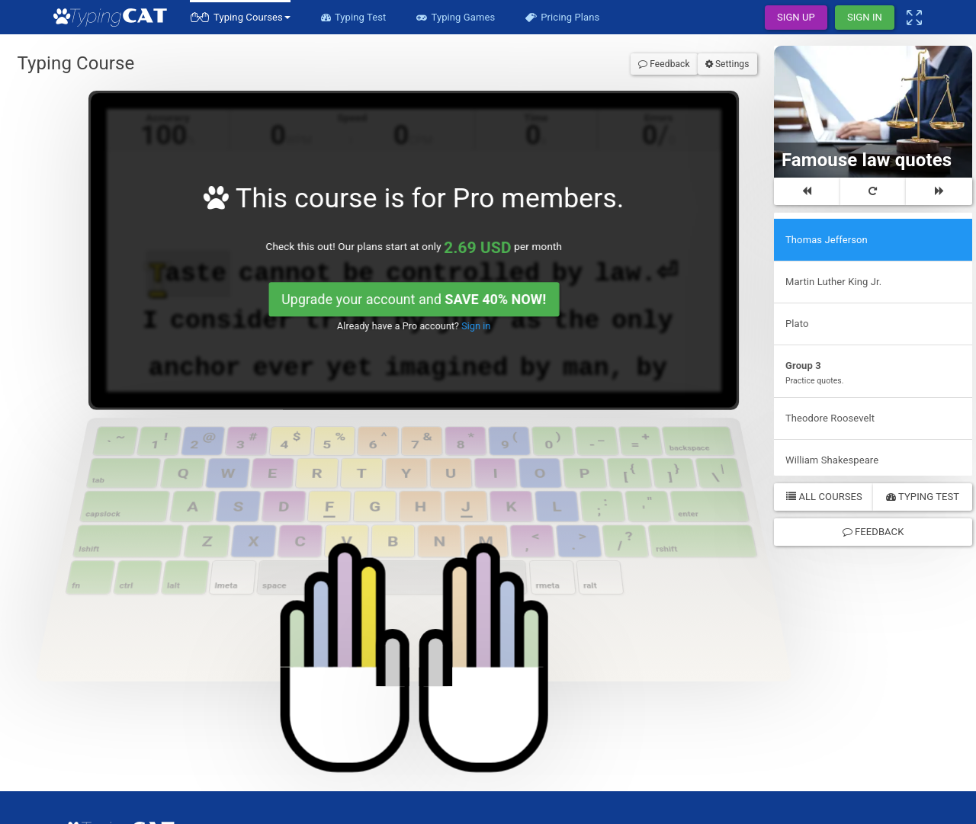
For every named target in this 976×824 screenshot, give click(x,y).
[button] (240, 17)
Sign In (864, 17)
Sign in (452, 240)
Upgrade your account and (412, 223)
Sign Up (796, 17)
